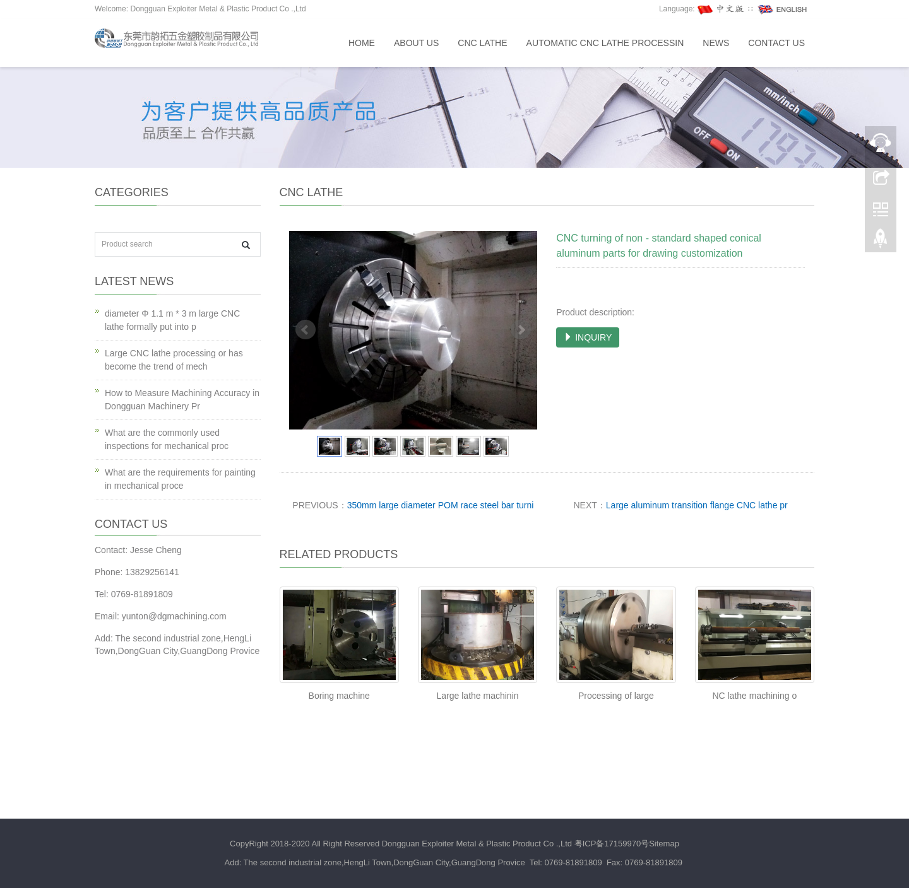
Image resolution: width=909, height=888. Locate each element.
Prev (305, 330)
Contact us (776, 43)
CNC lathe (482, 43)
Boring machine (339, 696)
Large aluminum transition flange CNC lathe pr (697, 505)
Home (361, 43)
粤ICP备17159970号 (612, 843)
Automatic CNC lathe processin (605, 43)
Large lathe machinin (478, 696)
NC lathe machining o (754, 696)
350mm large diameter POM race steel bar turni (440, 505)
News (716, 43)
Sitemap (664, 843)
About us (416, 43)
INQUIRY (588, 337)
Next (521, 330)
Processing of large (616, 696)
